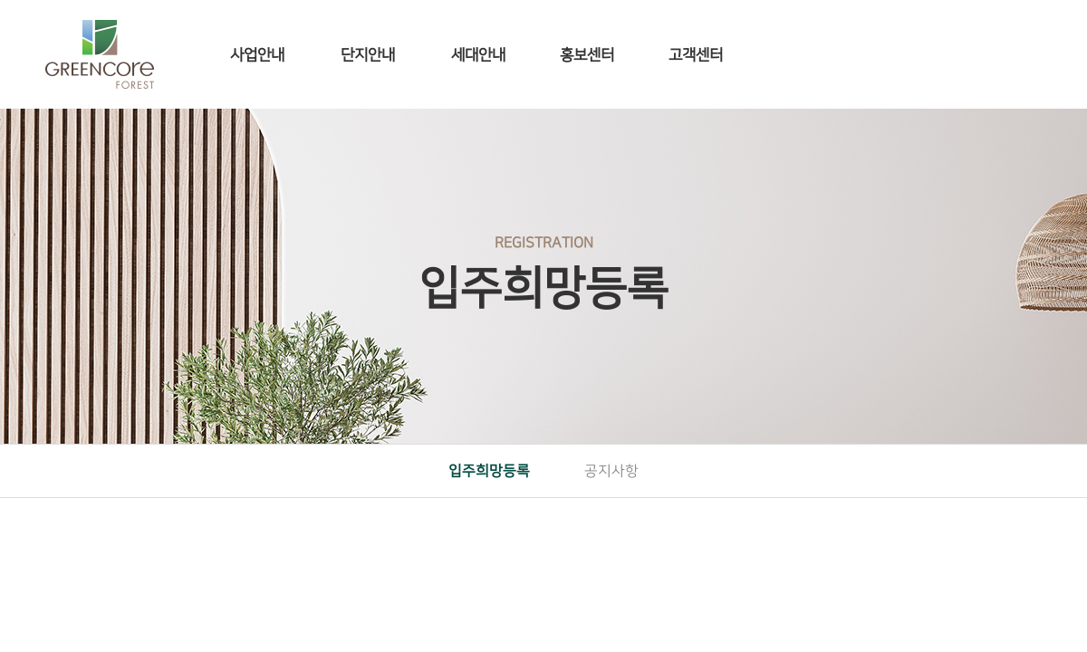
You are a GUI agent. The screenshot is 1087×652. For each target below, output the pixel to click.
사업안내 (257, 55)
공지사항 (611, 471)
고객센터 (696, 55)
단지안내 (368, 55)
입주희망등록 (489, 471)
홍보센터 (587, 55)
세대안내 (478, 55)
